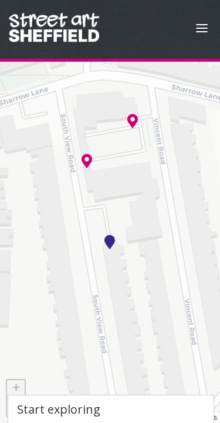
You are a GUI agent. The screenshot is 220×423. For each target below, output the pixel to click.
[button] (109, 242)
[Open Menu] (201, 29)
